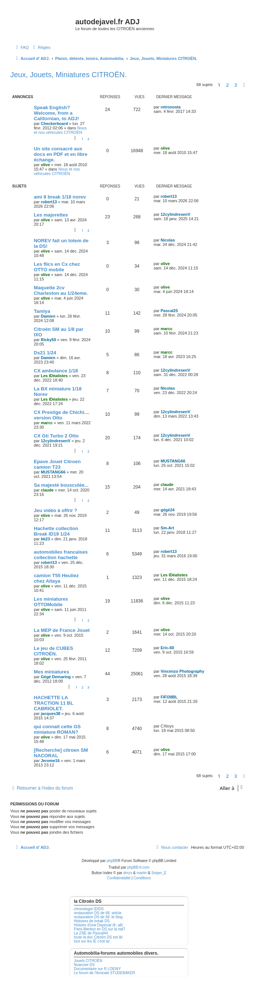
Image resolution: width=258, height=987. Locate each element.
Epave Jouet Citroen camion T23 (57, 464)
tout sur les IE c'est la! (92, 941)
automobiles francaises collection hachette (61, 554)
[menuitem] (21, 47)
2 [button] (227, 85)
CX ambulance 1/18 (56, 370)
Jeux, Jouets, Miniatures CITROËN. (68, 75)
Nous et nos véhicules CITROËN (60, 130)
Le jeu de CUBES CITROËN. (53, 651)
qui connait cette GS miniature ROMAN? (57, 729)
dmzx (127, 873)
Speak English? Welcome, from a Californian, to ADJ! (56, 113)
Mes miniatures (51, 672)
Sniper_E (158, 873)
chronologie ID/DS (89, 909)
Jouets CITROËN (88, 961)
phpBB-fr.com (138, 867)
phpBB (112, 861)
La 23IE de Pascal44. (91, 933)
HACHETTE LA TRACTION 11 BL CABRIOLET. (53, 703)
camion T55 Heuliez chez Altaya (56, 578)
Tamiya (42, 311)
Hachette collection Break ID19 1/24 (56, 531)
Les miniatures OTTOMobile (51, 601)
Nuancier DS (84, 965)
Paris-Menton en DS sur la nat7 (99, 929)
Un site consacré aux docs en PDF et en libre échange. (60, 154)
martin (142, 873)
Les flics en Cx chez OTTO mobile (57, 266)
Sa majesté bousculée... (61, 485)
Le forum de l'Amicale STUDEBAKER (104, 973)
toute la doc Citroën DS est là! (98, 937)
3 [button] (235, 85)
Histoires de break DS (92, 921)
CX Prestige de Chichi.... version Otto (62, 415)
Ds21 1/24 (45, 352)
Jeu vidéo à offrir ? (55, 510)
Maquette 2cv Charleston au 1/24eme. (61, 290)
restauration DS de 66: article (98, 913)
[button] (244, 85)
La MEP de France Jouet (62, 630)
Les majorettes (51, 215)
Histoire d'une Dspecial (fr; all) (98, 925)
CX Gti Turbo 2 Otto (56, 436)
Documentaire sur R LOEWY (97, 969)
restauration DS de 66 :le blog (98, 917)
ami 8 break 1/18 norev (60, 197)
